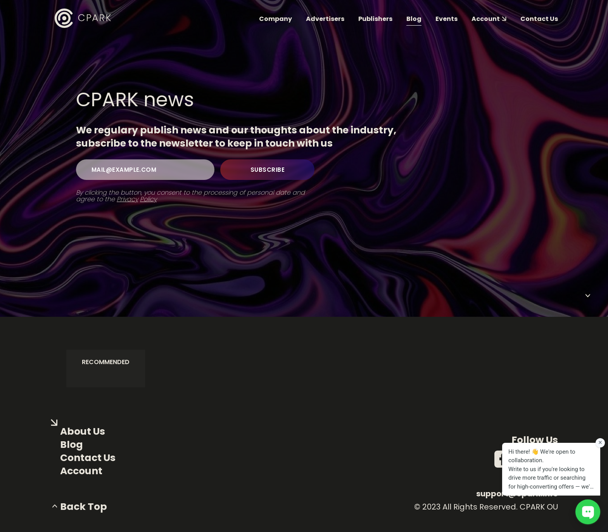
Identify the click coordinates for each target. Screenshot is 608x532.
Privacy (127, 199)
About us (82, 431)
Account (81, 471)
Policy (148, 199)
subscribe (267, 170)
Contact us (539, 18)
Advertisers (325, 18)
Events (446, 18)
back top (83, 506)
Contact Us (88, 458)
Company (275, 18)
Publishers (375, 18)
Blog (413, 18)
